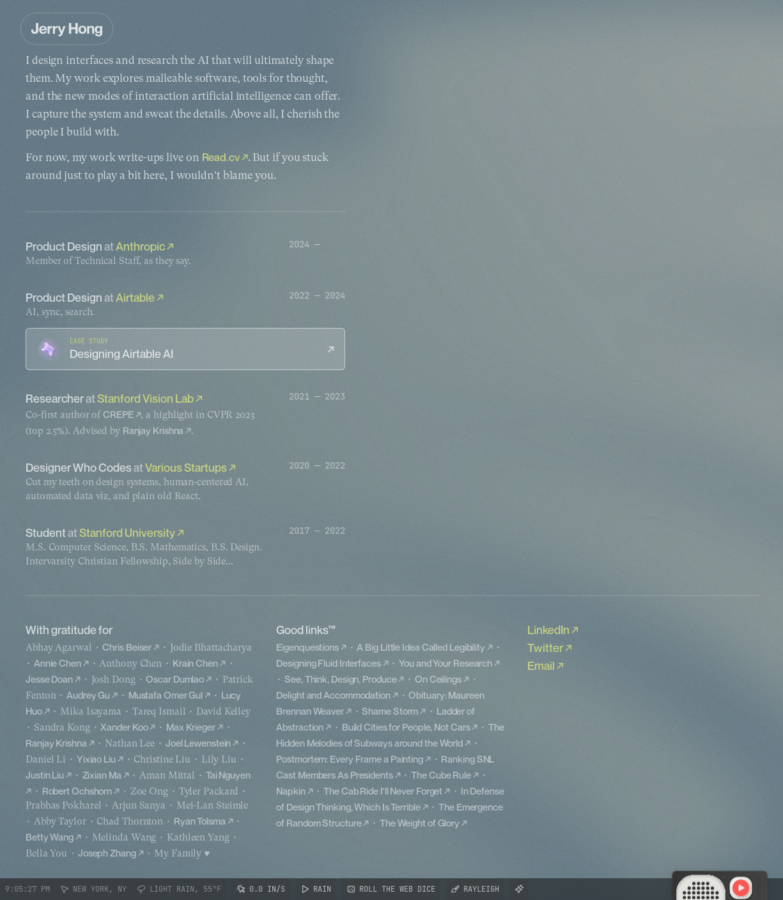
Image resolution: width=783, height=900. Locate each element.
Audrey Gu (88, 695)
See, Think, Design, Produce (340, 679)
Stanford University (127, 532)
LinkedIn (548, 630)
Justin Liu (45, 774)
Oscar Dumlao (175, 679)
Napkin (290, 790)
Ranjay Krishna (153, 430)
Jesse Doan (49, 679)
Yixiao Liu (96, 758)
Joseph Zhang (107, 852)
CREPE (118, 414)
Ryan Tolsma (200, 820)
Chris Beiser (126, 647)
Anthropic (140, 246)
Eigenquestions (307, 647)
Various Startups (186, 467)
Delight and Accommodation (333, 695)
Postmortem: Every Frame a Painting (349, 758)
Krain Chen (195, 663)
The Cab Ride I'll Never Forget (382, 790)
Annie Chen (57, 663)
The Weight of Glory (420, 822)
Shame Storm (390, 711)
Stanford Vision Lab (145, 398)
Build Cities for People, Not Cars (406, 727)
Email (541, 665)
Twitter (545, 647)
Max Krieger (190, 727)
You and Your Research (445, 663)
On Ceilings (438, 679)
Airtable (135, 297)
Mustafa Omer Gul (165, 695)
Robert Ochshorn (77, 790)
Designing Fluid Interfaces (328, 663)
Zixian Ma (101, 774)
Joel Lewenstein (198, 743)
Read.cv (221, 157)
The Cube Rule (441, 774)
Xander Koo (124, 727)
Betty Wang (50, 836)
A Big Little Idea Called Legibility (421, 647)
